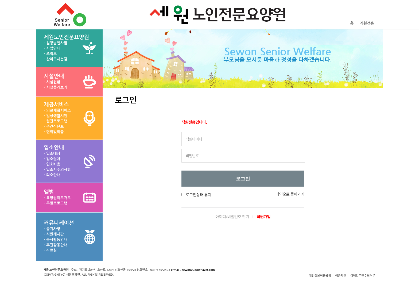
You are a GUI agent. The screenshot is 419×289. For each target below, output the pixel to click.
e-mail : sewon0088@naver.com (193, 269)
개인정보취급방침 (320, 275)
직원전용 (367, 23)
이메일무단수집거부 (362, 275)
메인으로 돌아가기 (290, 194)
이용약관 (340, 275)
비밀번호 (192, 155)
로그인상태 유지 (198, 194)
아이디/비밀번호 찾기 (232, 216)
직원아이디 (194, 139)
